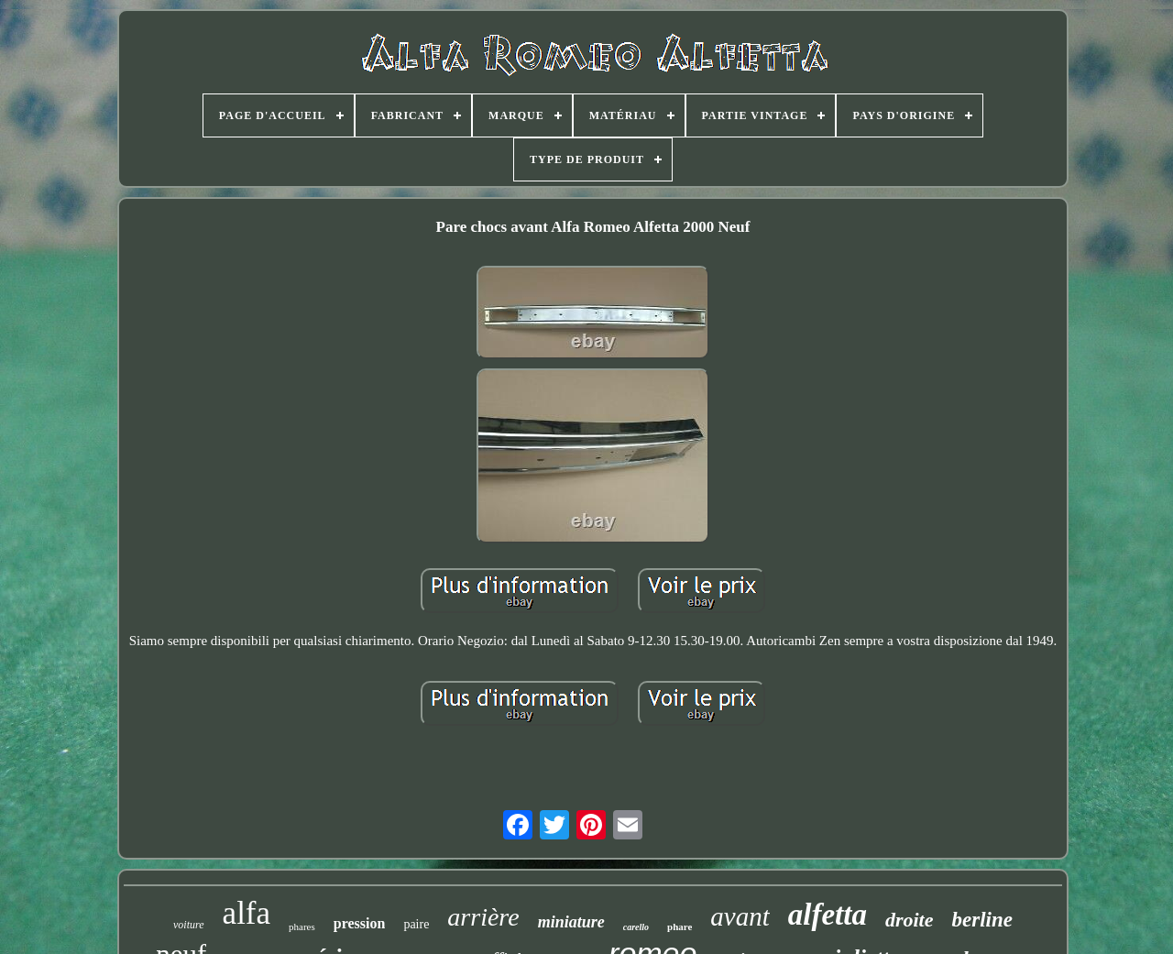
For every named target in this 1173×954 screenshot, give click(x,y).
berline (981, 919)
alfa (246, 913)
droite (909, 919)
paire (416, 924)
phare (679, 926)
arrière (483, 917)
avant (739, 916)
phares (302, 926)
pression (360, 923)
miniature (571, 922)
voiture (188, 924)
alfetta (827, 914)
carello (636, 927)
